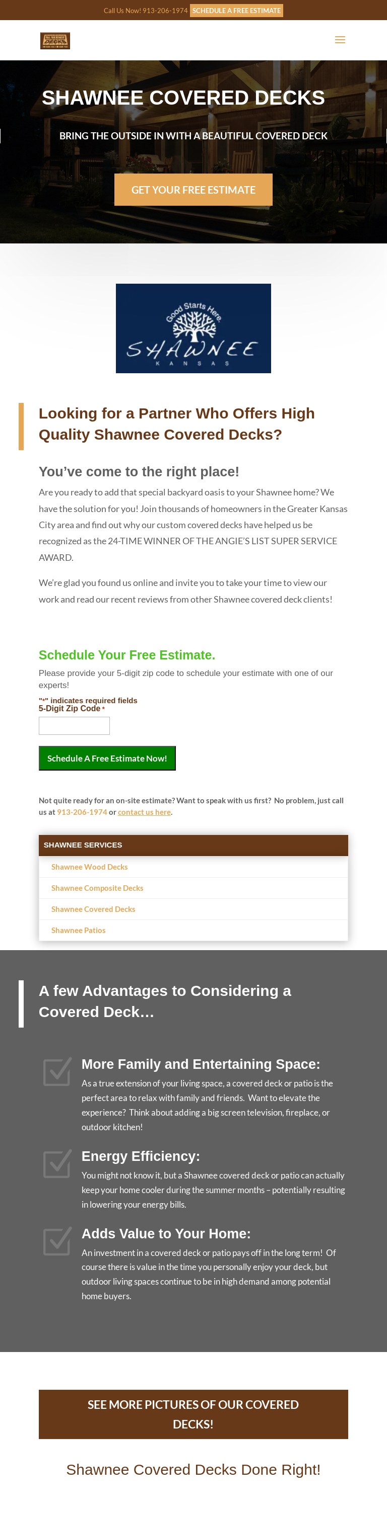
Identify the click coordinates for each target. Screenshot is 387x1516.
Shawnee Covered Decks (93, 908)
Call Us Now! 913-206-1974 (146, 11)
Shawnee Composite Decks (97, 887)
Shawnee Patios (78, 930)
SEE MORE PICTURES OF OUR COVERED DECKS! (193, 1414)
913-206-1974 (82, 811)
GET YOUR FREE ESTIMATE (193, 187)
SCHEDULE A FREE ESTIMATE (236, 11)
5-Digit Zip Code (72, 709)
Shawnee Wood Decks (89, 866)
